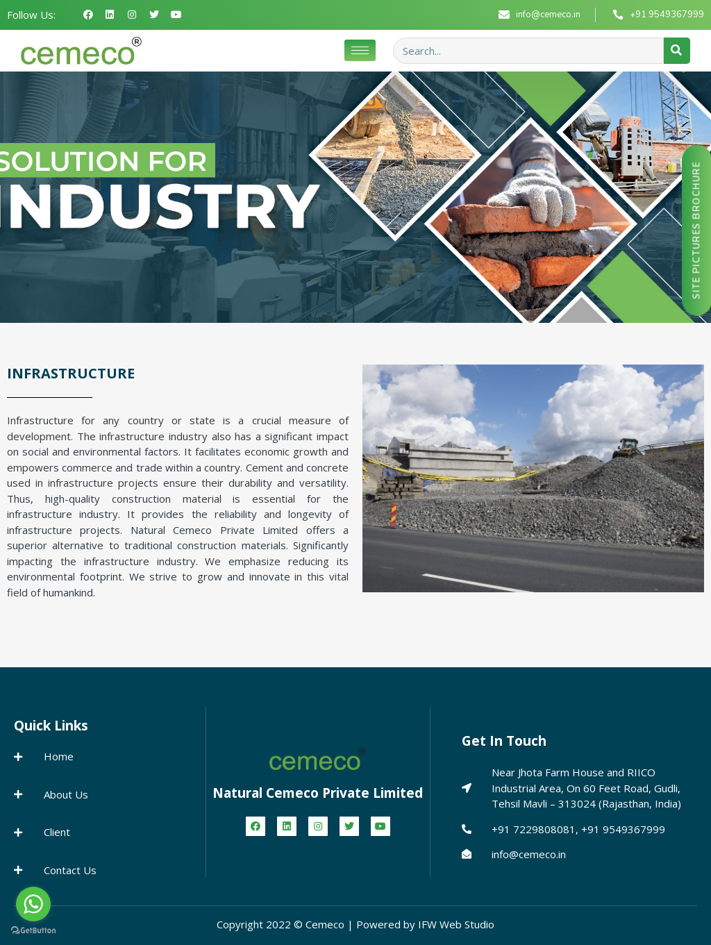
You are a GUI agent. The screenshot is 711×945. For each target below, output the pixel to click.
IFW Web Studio (456, 924)
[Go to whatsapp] (33, 904)
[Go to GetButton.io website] (33, 930)
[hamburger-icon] (360, 50)
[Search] (677, 50)
